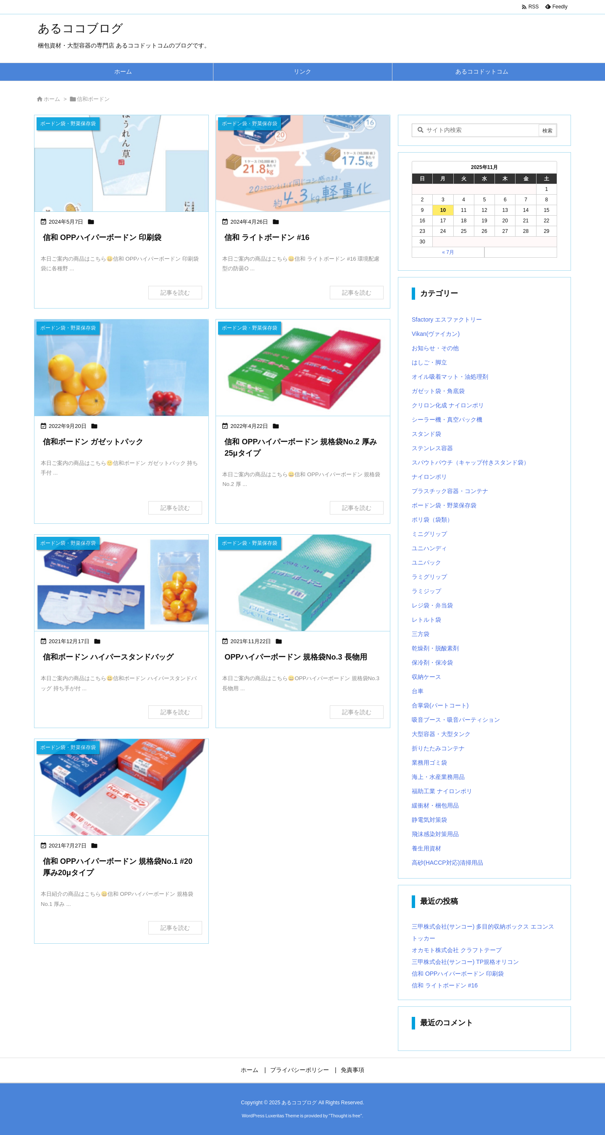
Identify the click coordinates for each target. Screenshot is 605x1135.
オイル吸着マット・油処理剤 (450, 376)
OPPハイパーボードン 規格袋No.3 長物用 (295, 657)
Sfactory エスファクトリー (447, 319)
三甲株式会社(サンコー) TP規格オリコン (465, 961)
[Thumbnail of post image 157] (121, 788)
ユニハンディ (429, 548)
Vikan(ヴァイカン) (436, 333)
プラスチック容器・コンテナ (450, 491)
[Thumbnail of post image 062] (303, 164)
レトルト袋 (426, 619)
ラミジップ (426, 591)
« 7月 (448, 252)
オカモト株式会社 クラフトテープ (457, 950)
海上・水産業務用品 (438, 776)
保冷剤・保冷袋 (432, 662)
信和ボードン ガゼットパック (93, 442)
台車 (418, 691)
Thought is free (345, 1115)
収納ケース (426, 676)
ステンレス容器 (432, 448)
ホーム (52, 99)
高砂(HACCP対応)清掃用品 (447, 862)
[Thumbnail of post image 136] (121, 164)
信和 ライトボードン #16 (266, 237)
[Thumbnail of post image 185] (121, 584)
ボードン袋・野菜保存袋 (444, 505)
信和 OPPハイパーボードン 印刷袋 (102, 237)
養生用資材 (426, 848)
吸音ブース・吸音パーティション (456, 719)
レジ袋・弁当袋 (432, 605)
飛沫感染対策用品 (435, 834)
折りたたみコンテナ (438, 748)
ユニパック (426, 562)
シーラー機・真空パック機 (447, 419)
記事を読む (175, 292)
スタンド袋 (426, 433)
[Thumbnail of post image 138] (121, 368)
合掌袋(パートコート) (440, 705)
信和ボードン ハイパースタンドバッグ (108, 657)
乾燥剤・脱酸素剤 (435, 648)
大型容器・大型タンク (441, 734)
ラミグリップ (429, 576)
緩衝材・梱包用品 (435, 805)
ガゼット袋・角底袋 (438, 391)
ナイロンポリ (429, 476)
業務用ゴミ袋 (429, 762)
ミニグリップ (429, 534)
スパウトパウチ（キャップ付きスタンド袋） (470, 462)
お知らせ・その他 (435, 348)
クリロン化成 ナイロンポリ (448, 405)
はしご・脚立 (429, 362)
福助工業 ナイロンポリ (442, 791)
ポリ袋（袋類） (432, 519)
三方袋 (420, 634)
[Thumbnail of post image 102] (303, 584)
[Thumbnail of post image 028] (303, 368)
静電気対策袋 (429, 819)
